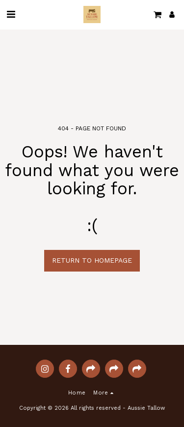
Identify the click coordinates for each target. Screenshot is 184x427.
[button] (10, 14)
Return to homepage (92, 260)
